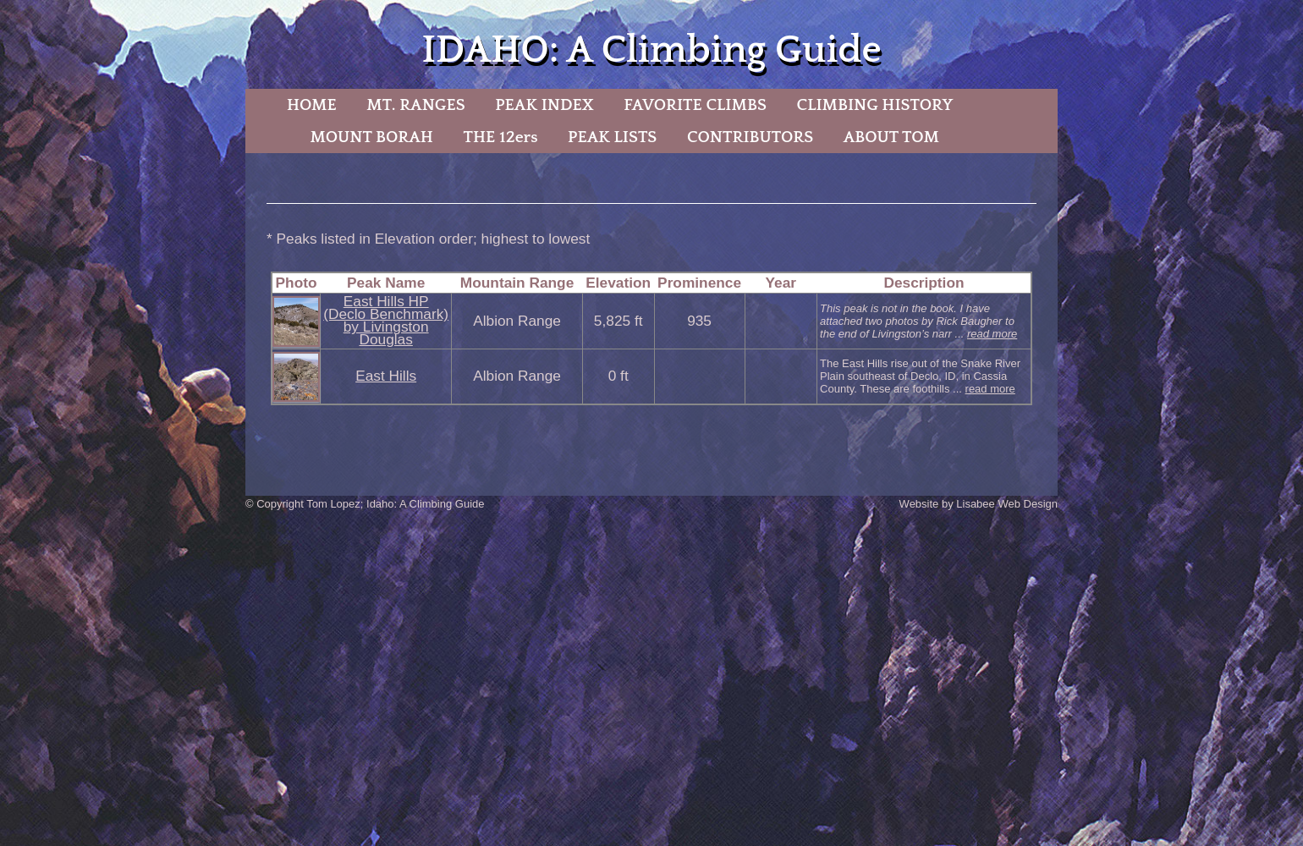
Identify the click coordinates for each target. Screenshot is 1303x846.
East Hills (385, 375)
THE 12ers (501, 137)
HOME (312, 105)
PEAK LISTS (612, 137)
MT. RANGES (415, 105)
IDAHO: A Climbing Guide (651, 50)
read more (992, 333)
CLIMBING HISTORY (874, 105)
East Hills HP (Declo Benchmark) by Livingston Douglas (385, 320)
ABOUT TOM (891, 137)
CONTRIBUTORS (750, 137)
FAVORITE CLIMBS (695, 105)
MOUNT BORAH (371, 137)
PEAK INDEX (544, 105)
